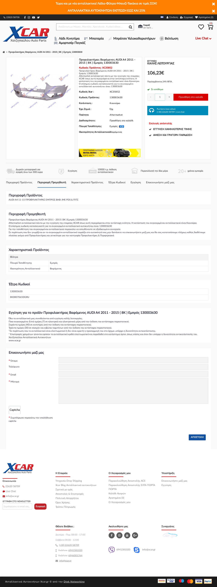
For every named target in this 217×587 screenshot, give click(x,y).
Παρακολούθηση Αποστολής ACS (127, 481)
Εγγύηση (136, 182)
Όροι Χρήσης (63, 502)
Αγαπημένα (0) (116, 498)
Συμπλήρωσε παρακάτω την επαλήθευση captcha (31, 419)
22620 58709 (11, 17)
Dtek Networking (74, 582)
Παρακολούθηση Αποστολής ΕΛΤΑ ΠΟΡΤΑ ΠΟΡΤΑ (132, 487)
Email (13, 375)
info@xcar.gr (12, 496)
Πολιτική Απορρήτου (67, 498)
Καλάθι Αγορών (117, 493)
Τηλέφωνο (14, 367)
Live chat (180, 112)
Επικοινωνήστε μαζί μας (160, 182)
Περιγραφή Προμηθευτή (51, 182)
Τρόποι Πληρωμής (66, 507)
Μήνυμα (15, 382)
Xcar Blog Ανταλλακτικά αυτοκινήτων (76, 485)
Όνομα (14, 361)
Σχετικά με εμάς (64, 489)
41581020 (76, 550)
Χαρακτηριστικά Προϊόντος (87, 182)
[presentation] (85, 420)
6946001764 (75, 556)
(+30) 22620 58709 (166, 112)
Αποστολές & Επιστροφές (70, 494)
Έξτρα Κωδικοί (116, 182)
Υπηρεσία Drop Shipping (69, 481)
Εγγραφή (40, 506)
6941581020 (119, 550)
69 (70, 550)
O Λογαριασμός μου (120, 502)
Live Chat (11, 491)
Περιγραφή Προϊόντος (19, 182)
